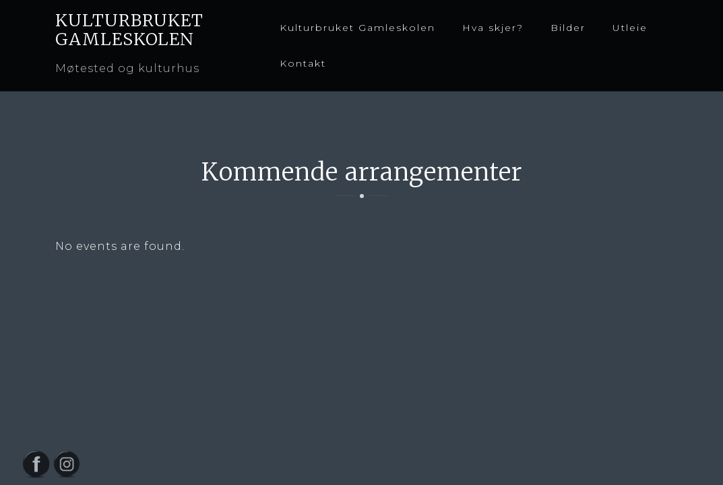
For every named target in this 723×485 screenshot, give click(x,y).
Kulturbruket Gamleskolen (357, 28)
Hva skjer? (493, 28)
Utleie (630, 28)
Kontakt (303, 63)
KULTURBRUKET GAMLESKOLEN (129, 29)
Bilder (568, 28)
